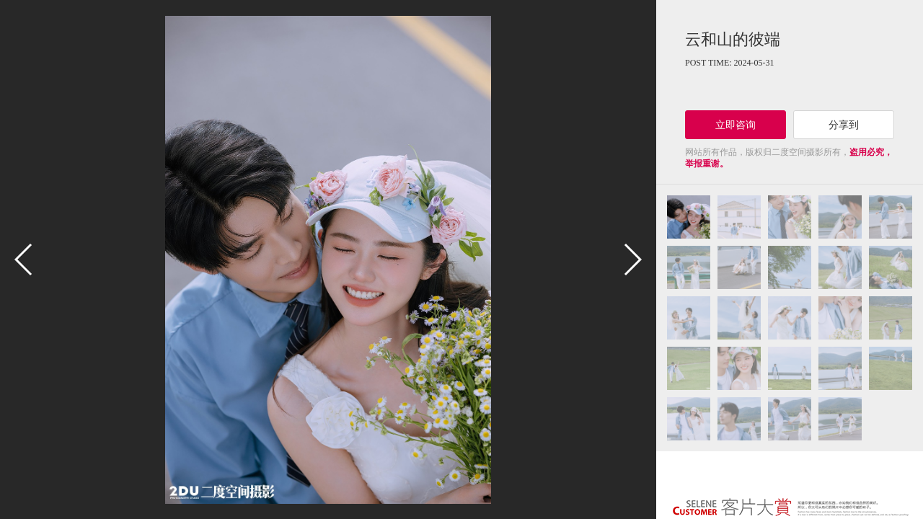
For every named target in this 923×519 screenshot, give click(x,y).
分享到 (844, 124)
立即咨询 (735, 124)
